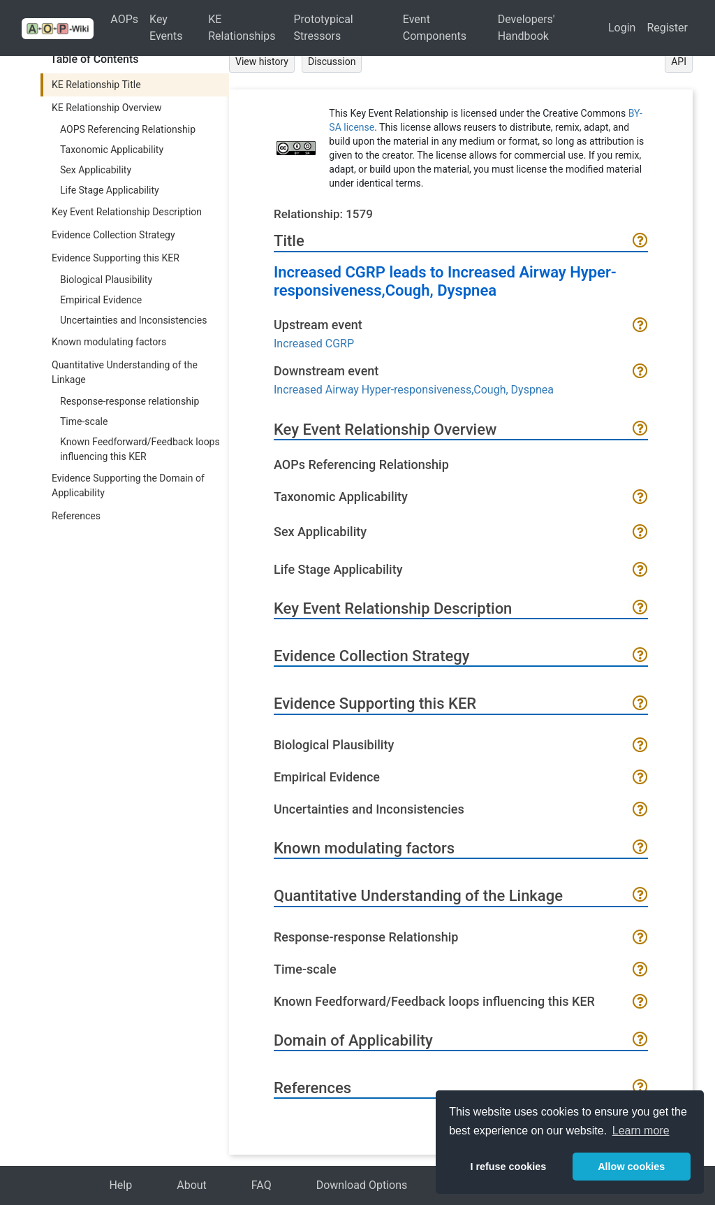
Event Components (434, 28)
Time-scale (84, 421)
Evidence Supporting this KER (115, 258)
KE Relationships (241, 28)
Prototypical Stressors (323, 28)
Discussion (331, 61)
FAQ (261, 1185)
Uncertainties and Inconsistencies (133, 320)
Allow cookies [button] (631, 1166)
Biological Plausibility (106, 279)
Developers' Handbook (526, 28)
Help (120, 1185)
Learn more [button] (641, 1131)
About (192, 1185)
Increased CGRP (314, 343)
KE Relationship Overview (106, 107)
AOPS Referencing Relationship (128, 129)
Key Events (165, 28)
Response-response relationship (129, 401)
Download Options (362, 1185)
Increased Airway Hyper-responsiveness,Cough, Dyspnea (414, 389)
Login (621, 27)
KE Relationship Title (96, 84)
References (76, 515)
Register (667, 27)
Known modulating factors (109, 341)
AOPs (124, 19)
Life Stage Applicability (109, 190)
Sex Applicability (95, 169)
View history (261, 61)
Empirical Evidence (101, 299)
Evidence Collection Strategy (113, 234)
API (678, 61)
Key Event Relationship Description (127, 211)
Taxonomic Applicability (111, 149)
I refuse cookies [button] (508, 1166)
